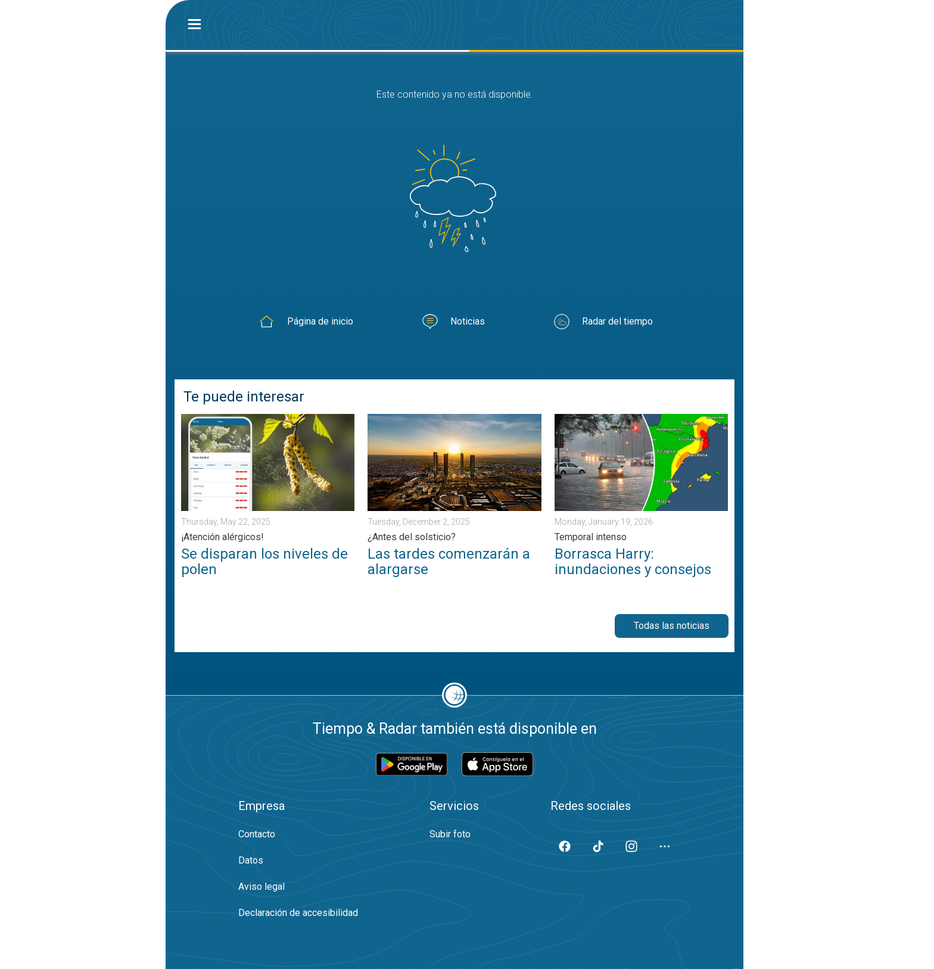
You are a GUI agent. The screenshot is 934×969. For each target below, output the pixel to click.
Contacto (256, 834)
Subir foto (450, 834)
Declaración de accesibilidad (298, 912)
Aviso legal (261, 886)
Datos (250, 860)
